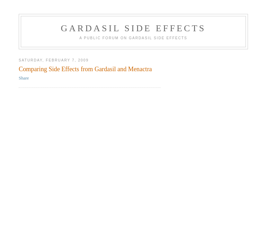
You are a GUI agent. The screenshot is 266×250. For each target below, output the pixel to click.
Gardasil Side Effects (133, 28)
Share (24, 78)
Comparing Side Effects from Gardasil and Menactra (85, 69)
